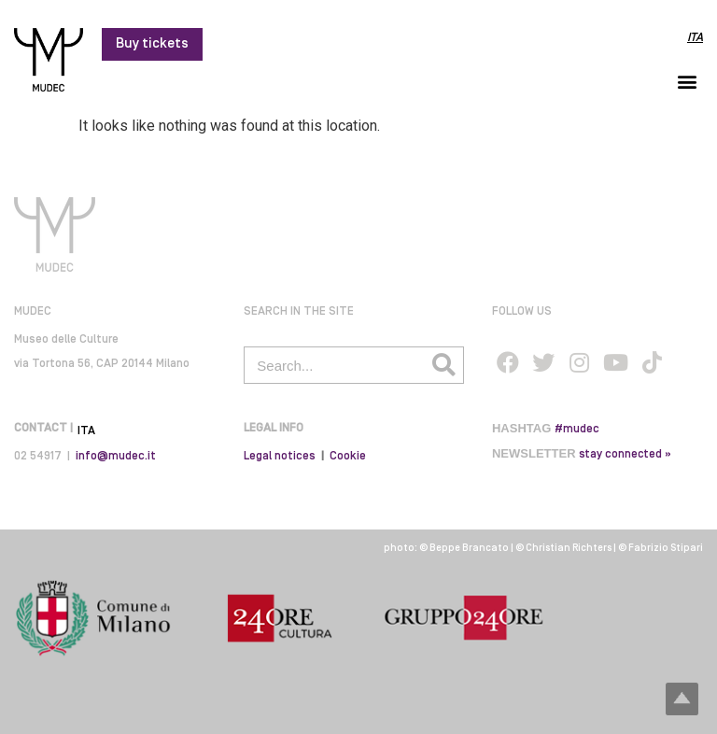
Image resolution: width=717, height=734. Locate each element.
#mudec (577, 429)
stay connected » (625, 454)
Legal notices (280, 456)
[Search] (444, 365)
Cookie (348, 456)
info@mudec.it (116, 456)
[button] (687, 80)
